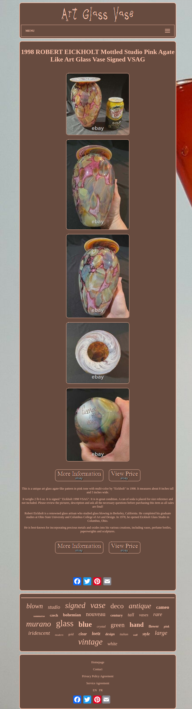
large (161, 633)
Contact (97, 669)
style (146, 634)
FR (101, 690)
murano (38, 623)
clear (83, 634)
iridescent (39, 633)
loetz (96, 633)
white (112, 643)
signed (75, 605)
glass (65, 623)
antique (140, 606)
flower (154, 626)
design (109, 634)
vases (143, 615)
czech (54, 615)
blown (34, 606)
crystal (101, 626)
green (118, 625)
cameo (162, 607)
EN (95, 690)
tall (131, 614)
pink (166, 626)
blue (85, 624)
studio (54, 607)
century (116, 615)
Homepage (97, 662)
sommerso (39, 616)
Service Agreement (97, 683)
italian (124, 634)
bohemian (72, 615)
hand (137, 624)
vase (97, 605)
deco (117, 606)
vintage (90, 641)
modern (59, 634)
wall (135, 635)
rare (157, 614)
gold (71, 634)
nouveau (96, 614)
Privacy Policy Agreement (98, 676)
